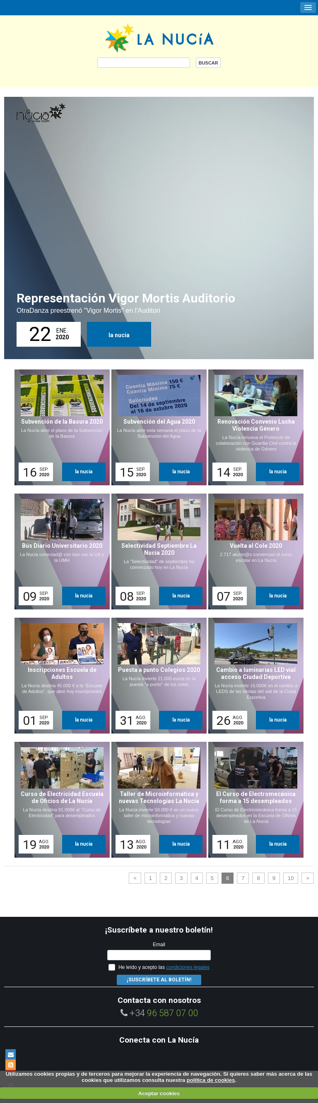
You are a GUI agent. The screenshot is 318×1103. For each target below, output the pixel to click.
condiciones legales (188, 967)
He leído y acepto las (164, 967)
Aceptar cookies (159, 1093)
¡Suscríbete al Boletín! (159, 980)
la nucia (119, 335)
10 (291, 878)
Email (159, 944)
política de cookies (211, 1080)
